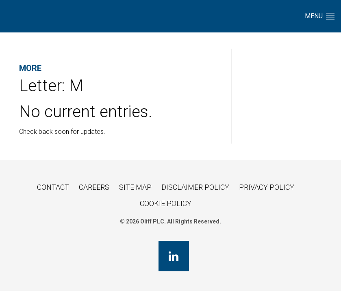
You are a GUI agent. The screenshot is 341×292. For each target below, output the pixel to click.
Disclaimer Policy (195, 187)
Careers (94, 187)
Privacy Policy (266, 187)
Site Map (135, 187)
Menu (319, 16)
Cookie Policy (165, 203)
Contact (53, 187)
